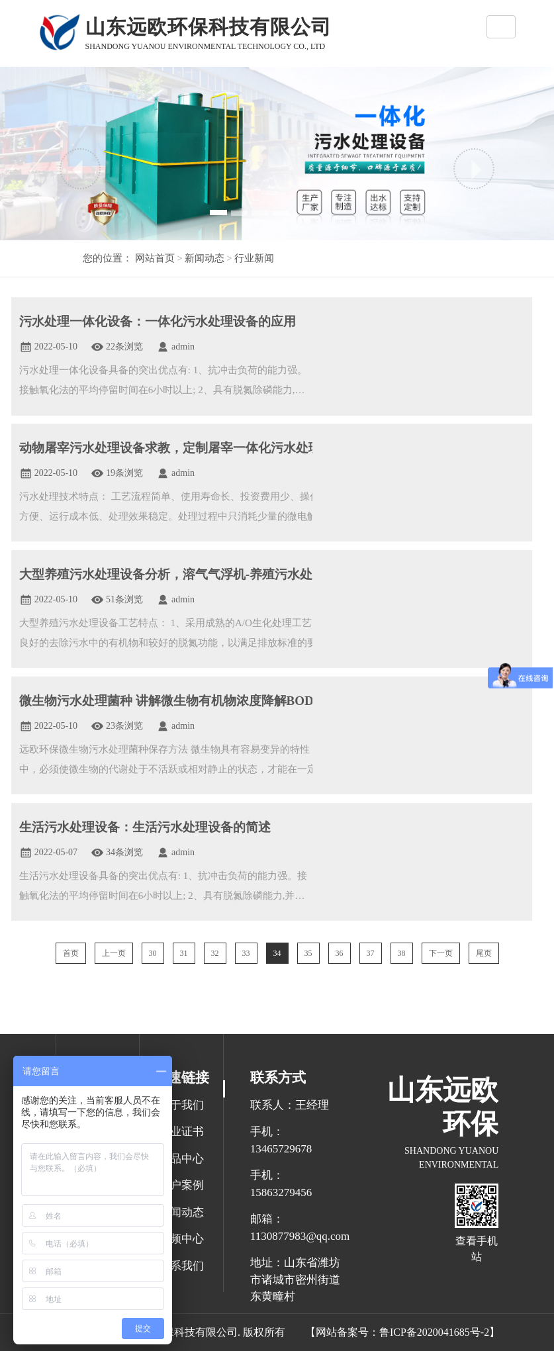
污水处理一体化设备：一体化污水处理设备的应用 (157, 321)
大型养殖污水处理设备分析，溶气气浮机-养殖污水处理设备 (184, 574)
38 (402, 953)
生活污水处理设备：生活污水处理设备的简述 (145, 827)
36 (340, 953)
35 (308, 953)
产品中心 (181, 1158)
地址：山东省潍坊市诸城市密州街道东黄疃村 (295, 1279)
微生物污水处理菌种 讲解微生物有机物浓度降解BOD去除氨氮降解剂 (210, 701)
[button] (80, 168)
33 (246, 953)
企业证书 (181, 1131)
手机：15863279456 (281, 1184)
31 (184, 953)
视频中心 (181, 1239)
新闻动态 (203, 258)
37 (371, 953)
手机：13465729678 (281, 1140)
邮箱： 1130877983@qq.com (297, 1227)
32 (215, 953)
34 (277, 953)
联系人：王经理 (289, 1105)
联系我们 (181, 1266)
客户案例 (181, 1185)
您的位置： (107, 258)
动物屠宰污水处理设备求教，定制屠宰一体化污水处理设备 (182, 448)
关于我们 (181, 1105)
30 (153, 953)
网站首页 (155, 258)
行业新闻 (253, 258)
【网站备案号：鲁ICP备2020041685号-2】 (402, 1332)
